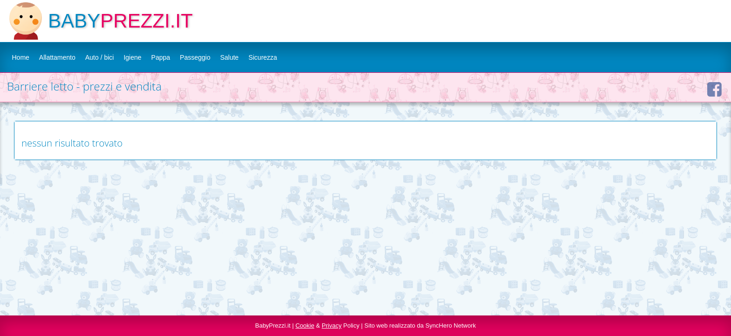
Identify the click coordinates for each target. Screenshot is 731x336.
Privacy (332, 325)
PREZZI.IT (146, 21)
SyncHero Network (450, 325)
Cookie (305, 325)
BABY (74, 21)
